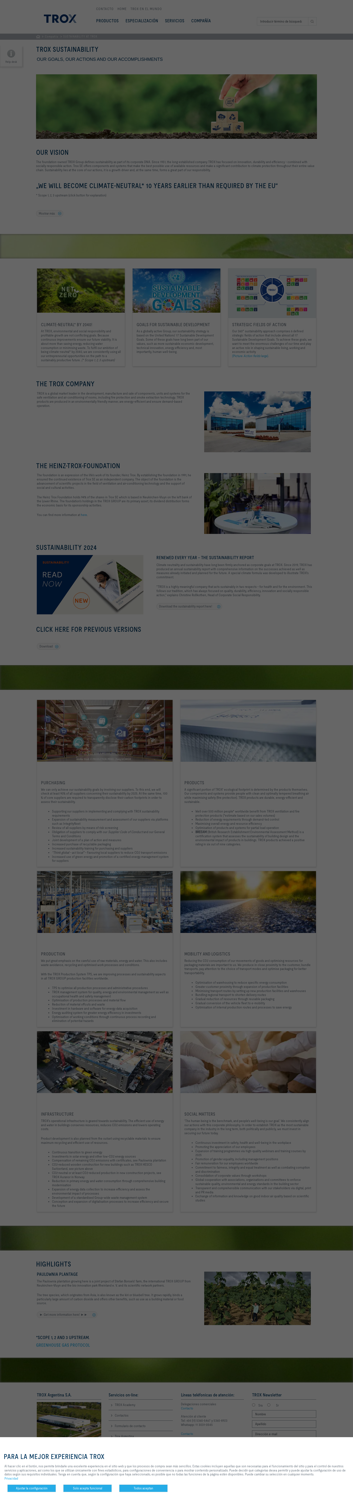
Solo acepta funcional (87, 1488)
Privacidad (11, 1478)
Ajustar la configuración (32, 1488)
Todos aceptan (143, 1488)
